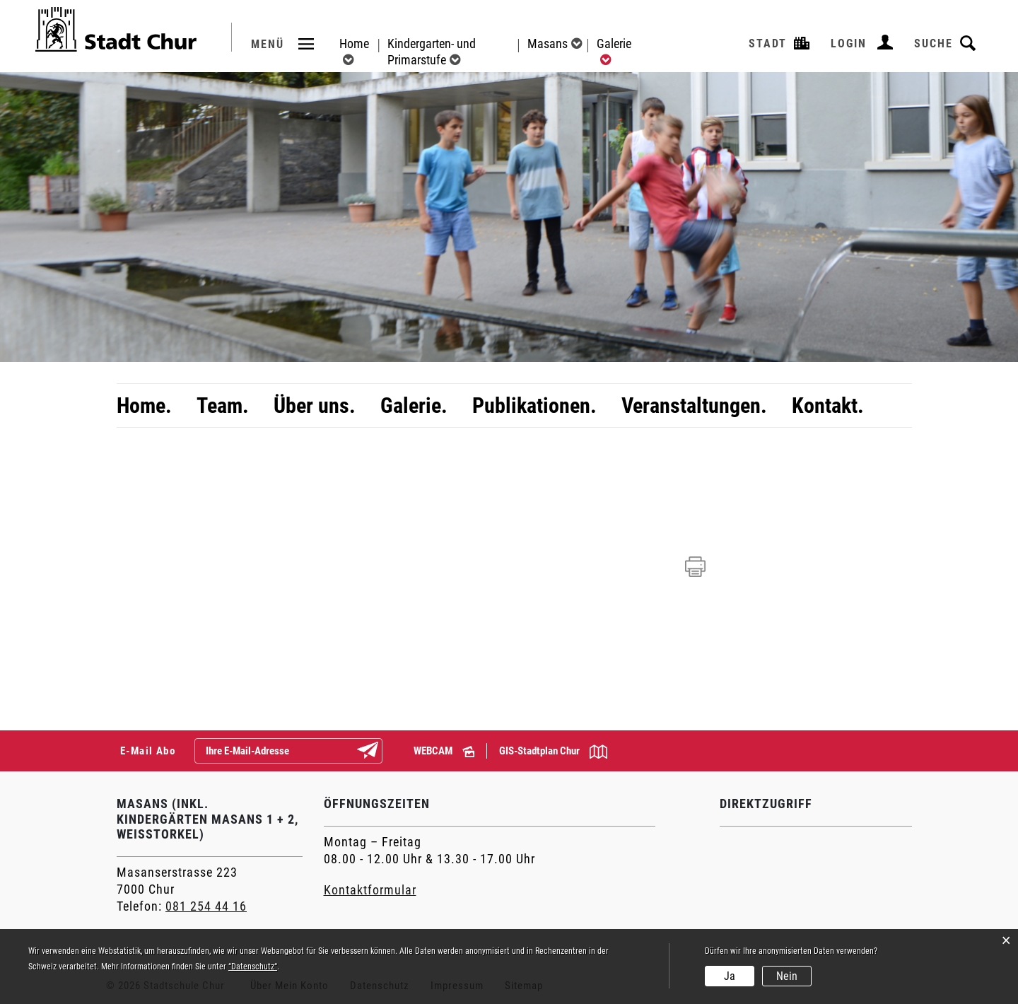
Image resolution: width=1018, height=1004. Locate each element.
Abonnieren (379, 751)
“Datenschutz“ (252, 966)
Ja (729, 976)
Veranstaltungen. (694, 405)
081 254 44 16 (206, 906)
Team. (223, 405)
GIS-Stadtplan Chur (553, 752)
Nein (786, 976)
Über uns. (315, 405)
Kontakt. (828, 405)
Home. (144, 405)
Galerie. (413, 405)
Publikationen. (534, 405)
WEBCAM (444, 751)
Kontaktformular (370, 889)
